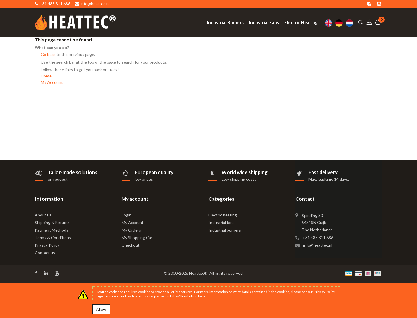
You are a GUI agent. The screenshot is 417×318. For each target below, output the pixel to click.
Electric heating (223, 214)
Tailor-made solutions (72, 172)
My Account (52, 82)
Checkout (131, 245)
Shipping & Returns (52, 222)
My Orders (131, 229)
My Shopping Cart (138, 237)
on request (58, 179)
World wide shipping (245, 172)
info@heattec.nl (317, 245)
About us (43, 214)
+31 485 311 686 (318, 237)
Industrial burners (225, 229)
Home (46, 75)
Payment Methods (51, 229)
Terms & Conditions (53, 237)
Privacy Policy (47, 245)
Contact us (45, 252)
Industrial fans (222, 222)
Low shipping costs (239, 179)
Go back (48, 54)
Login (126, 214)
